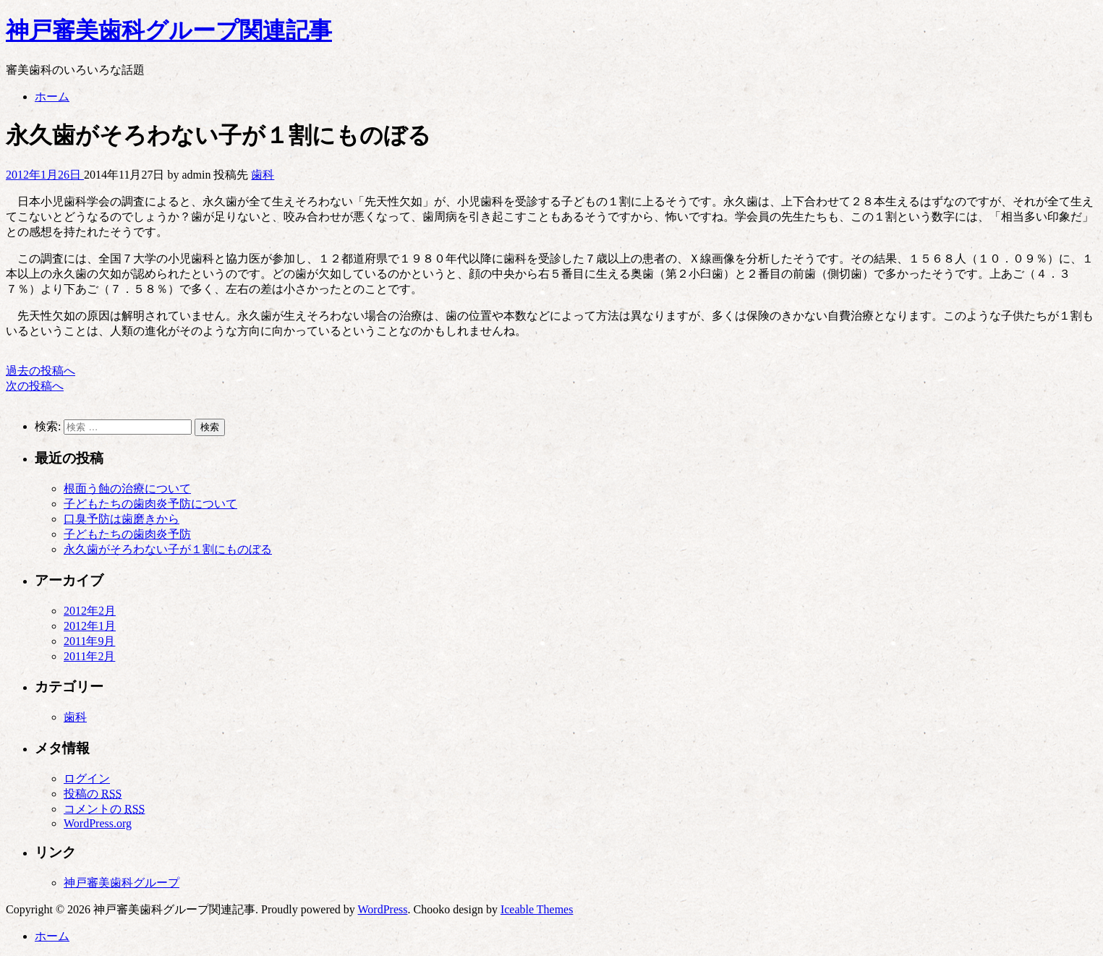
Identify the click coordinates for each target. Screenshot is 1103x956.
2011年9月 (89, 641)
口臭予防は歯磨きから (121, 519)
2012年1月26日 (45, 174)
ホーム (52, 96)
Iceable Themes (537, 909)
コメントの (104, 809)
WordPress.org (98, 823)
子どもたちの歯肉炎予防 (127, 534)
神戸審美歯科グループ (121, 882)
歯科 (262, 174)
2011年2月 (89, 656)
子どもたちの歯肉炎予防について (150, 504)
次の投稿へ (35, 386)
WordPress (383, 909)
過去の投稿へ (40, 370)
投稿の (93, 794)
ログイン (87, 778)
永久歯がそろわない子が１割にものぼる (168, 549)
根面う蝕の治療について (127, 488)
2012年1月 (90, 626)
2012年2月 (90, 611)
